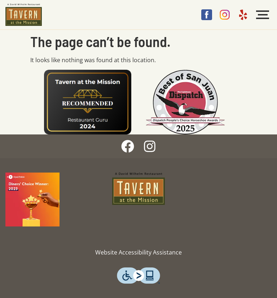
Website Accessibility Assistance (138, 252)
